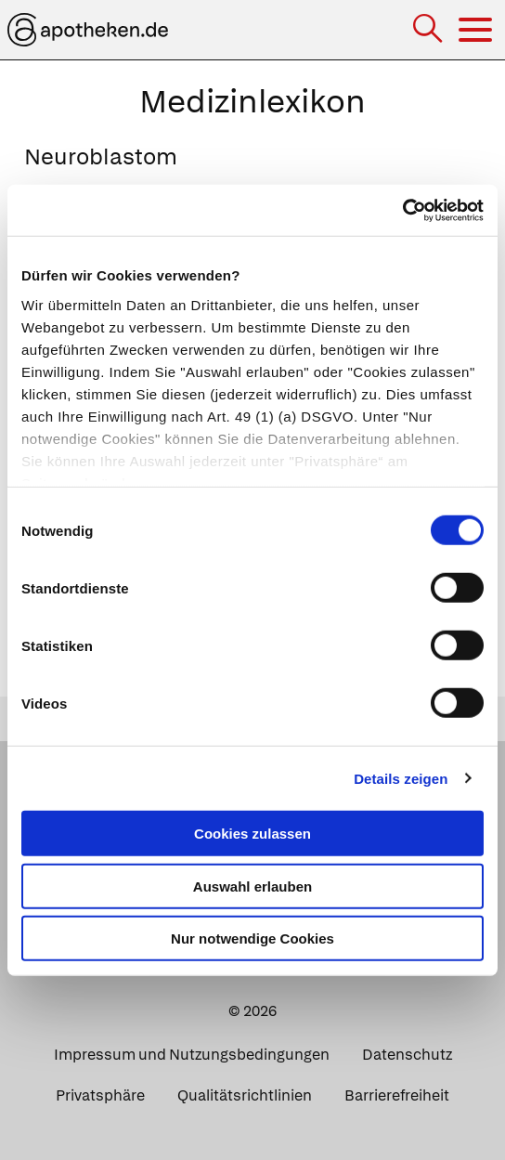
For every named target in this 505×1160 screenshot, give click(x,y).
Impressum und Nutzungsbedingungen (192, 1054)
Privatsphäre (100, 1095)
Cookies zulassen (252, 833)
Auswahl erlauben (252, 885)
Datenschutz (407, 1054)
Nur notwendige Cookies (252, 938)
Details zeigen (400, 778)
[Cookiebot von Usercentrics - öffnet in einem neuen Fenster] (402, 210)
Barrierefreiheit (396, 1095)
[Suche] (429, 30)
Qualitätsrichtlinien (244, 1095)
